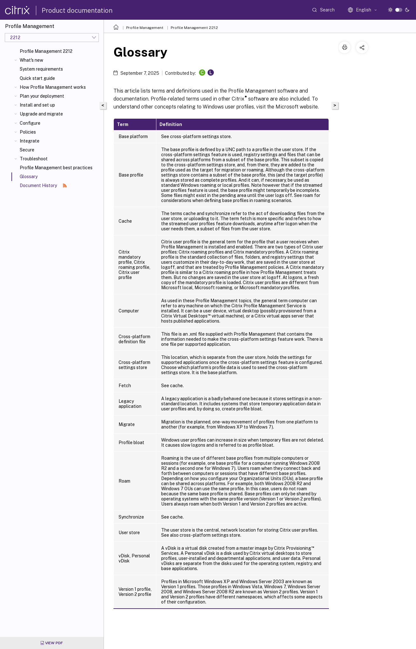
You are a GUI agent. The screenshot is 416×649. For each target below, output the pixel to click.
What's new (31, 60)
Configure (30, 123)
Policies (28, 132)
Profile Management (144, 27)
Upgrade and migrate (41, 113)
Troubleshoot (34, 158)
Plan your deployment (42, 96)
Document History (43, 185)
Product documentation (77, 10)
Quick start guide (37, 78)
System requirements (41, 69)
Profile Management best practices (56, 167)
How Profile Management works (53, 87)
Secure (27, 149)
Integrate (29, 140)
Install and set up (37, 105)
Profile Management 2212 (46, 51)
